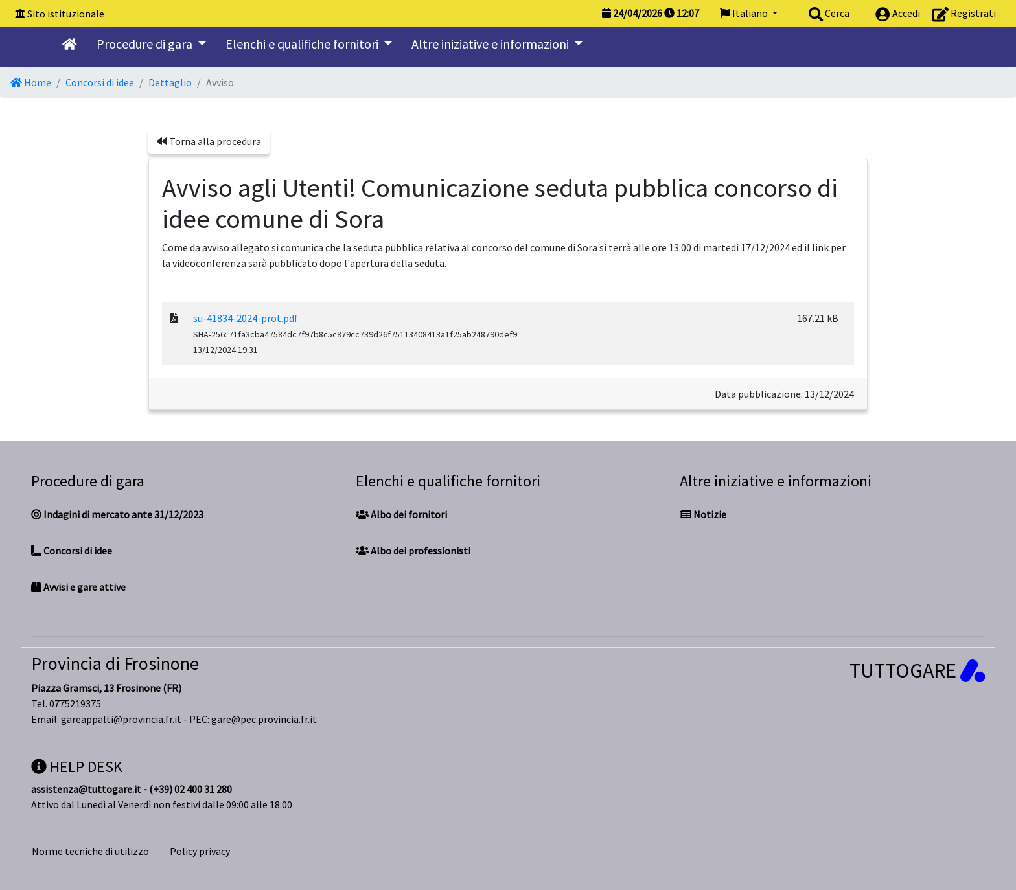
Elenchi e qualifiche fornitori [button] (303, 44)
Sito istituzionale (65, 13)
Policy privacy (200, 851)
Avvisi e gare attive (78, 586)
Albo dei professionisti (413, 550)
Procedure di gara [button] (146, 44)
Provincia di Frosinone (115, 663)
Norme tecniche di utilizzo (90, 851)
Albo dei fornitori (401, 514)
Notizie (703, 514)
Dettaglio (170, 82)
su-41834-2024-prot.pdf (245, 318)
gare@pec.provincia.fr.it (264, 719)
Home (30, 82)
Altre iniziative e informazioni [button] (491, 44)
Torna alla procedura (209, 141)
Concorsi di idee (99, 82)
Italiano (745, 12)
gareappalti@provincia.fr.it (121, 719)
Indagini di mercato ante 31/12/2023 (117, 514)
